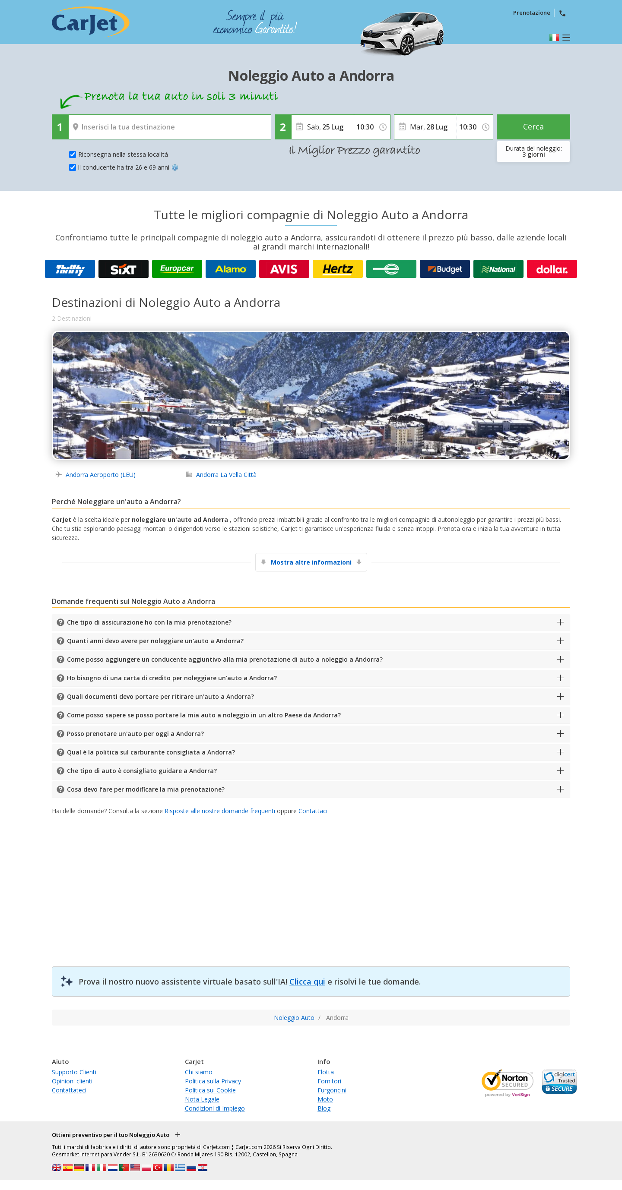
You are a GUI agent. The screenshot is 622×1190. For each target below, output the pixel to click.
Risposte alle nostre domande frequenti (220, 811)
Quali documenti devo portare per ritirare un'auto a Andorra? (160, 696)
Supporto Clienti (74, 1072)
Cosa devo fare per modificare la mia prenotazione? (146, 789)
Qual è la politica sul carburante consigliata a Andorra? (151, 752)
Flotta (325, 1072)
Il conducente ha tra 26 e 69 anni (128, 167)
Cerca (533, 126)
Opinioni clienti (72, 1081)
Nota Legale (202, 1099)
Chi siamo (199, 1072)
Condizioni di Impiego (215, 1108)
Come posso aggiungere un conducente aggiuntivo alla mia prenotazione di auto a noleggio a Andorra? (225, 659)
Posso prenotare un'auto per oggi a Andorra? (135, 733)
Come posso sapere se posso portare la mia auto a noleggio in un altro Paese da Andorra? (204, 715)
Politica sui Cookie (210, 1090)
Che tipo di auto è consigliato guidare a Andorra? (142, 771)
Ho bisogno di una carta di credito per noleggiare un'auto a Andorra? (172, 678)
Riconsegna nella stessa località (123, 154)
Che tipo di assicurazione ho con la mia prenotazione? (149, 622)
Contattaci (312, 811)
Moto (325, 1099)
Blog (323, 1108)
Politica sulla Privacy (213, 1081)
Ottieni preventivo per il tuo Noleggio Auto (110, 1135)
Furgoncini (331, 1090)
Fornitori (329, 1081)
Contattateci (69, 1090)
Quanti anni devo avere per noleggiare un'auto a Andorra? (155, 641)
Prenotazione (531, 12)
